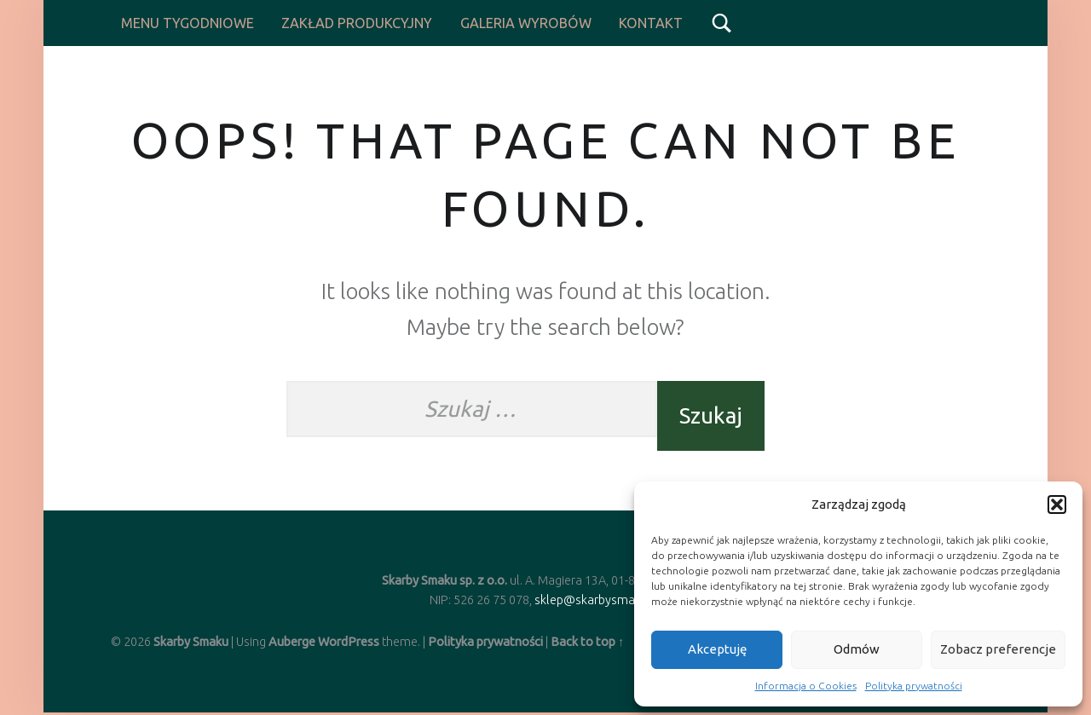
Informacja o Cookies (806, 685)
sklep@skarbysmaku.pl (597, 600)
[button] (1056, 504)
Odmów (857, 649)
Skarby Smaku (190, 642)
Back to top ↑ (587, 642)
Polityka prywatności (913, 685)
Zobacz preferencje (998, 649)
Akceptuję (717, 649)
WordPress (348, 642)
